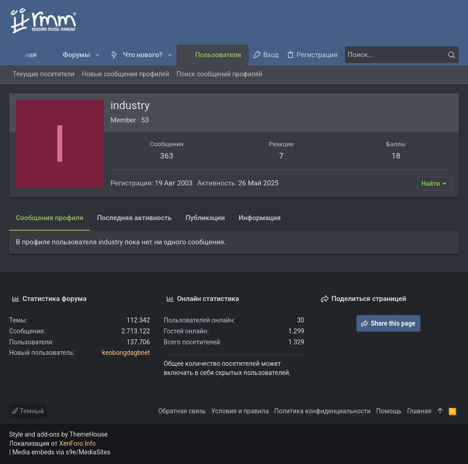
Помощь (389, 411)
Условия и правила (240, 411)
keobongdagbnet (126, 352)
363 (166, 155)
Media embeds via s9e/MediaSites (61, 452)
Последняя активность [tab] (134, 218)
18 (396, 155)
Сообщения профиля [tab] (49, 218)
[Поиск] (402, 55)
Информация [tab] (260, 218)
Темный (28, 411)
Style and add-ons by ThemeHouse (58, 434)
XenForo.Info (77, 443)
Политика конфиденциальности (322, 411)
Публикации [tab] (205, 218)
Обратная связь (182, 411)
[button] (97, 55)
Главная (419, 411)
